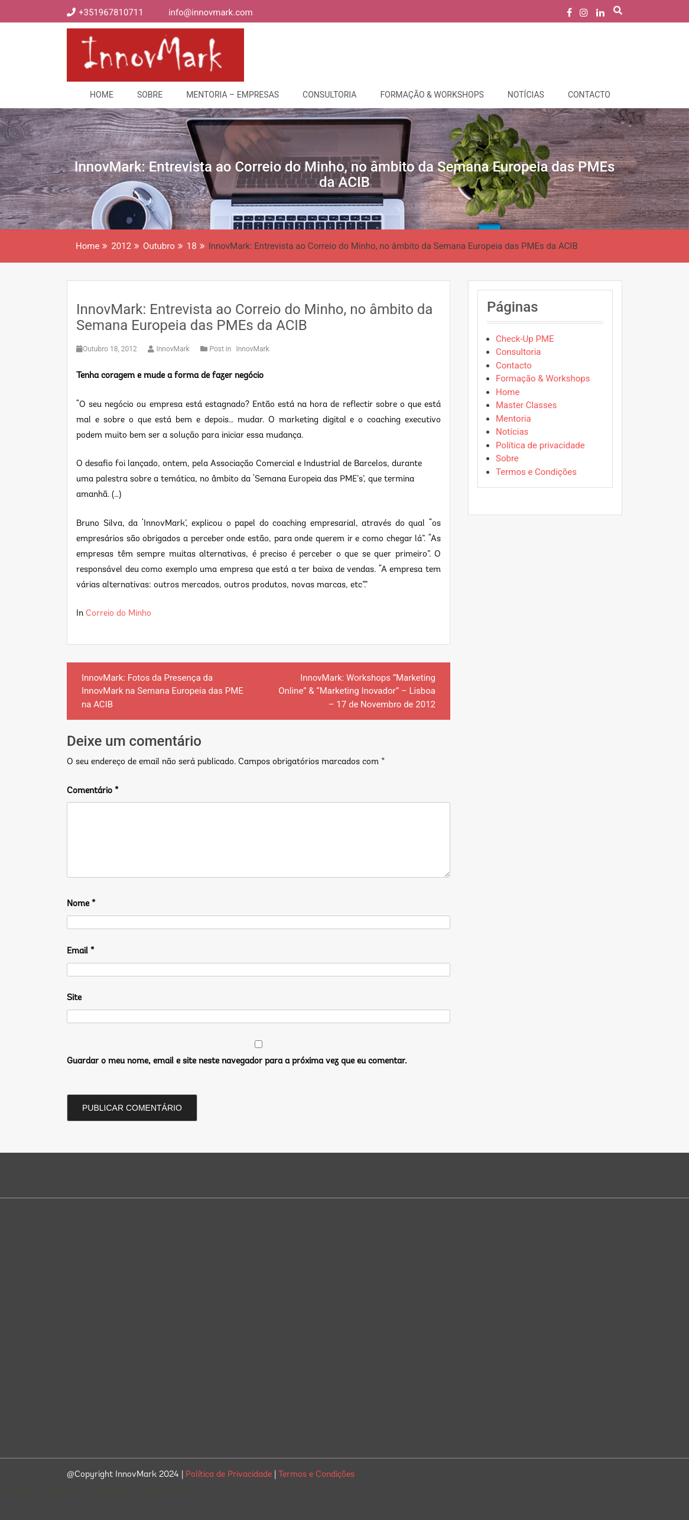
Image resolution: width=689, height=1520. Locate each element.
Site (74, 998)
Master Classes (526, 405)
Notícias (526, 94)
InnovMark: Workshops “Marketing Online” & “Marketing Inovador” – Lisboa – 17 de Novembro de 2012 (357, 691)
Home (101, 94)
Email (81, 951)
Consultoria (329, 94)
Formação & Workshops (431, 94)
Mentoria (513, 418)
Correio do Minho (118, 613)
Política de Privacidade (230, 1474)
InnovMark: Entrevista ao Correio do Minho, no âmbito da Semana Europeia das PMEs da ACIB (254, 317)
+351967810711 (106, 12)
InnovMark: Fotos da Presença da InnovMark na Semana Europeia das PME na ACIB (162, 691)
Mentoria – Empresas (232, 94)
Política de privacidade (540, 445)
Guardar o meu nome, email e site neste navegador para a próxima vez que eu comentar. (237, 1061)
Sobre (149, 94)
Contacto (589, 94)
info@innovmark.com (203, 12)
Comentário (93, 791)
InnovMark (169, 349)
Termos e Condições (536, 472)
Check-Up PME (525, 339)
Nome (81, 904)
